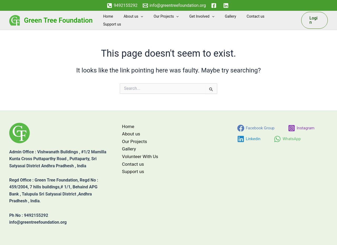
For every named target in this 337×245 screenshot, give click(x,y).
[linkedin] (226, 5)
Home (126, 20)
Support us (283, 20)
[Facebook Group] (255, 128)
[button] (155, 20)
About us (148, 20)
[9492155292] (122, 5)
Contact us (258, 20)
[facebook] (214, 5)
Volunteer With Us (138, 157)
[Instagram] (301, 128)
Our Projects (178, 20)
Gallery (236, 20)
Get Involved (210, 20)
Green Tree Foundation (58, 20)
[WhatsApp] (287, 139)
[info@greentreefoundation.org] (174, 5)
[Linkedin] (248, 139)
